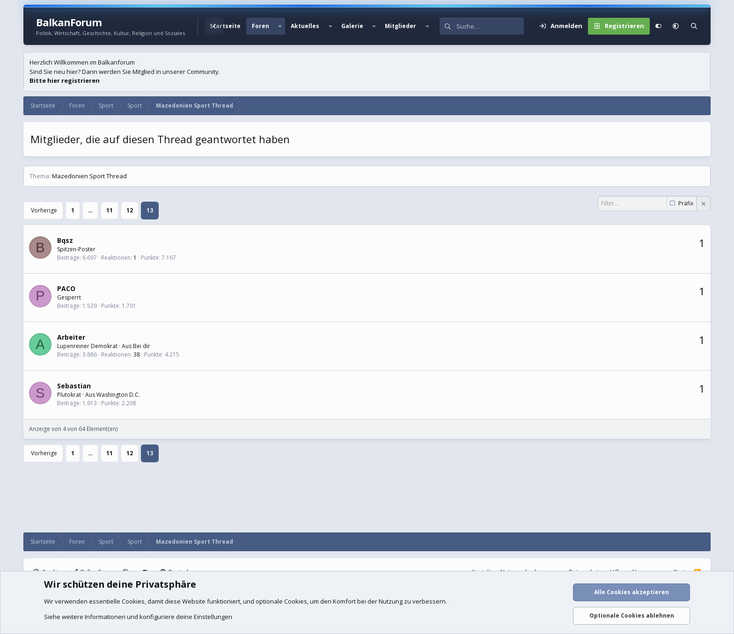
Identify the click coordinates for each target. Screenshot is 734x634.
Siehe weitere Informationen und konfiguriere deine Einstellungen (138, 616)
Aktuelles (305, 26)
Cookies (133, 601)
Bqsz (65, 240)
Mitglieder (400, 26)
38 (136, 354)
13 (150, 210)
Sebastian (74, 385)
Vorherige (44, 210)
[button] (280, 26)
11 (109, 210)
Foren (260, 26)
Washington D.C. (118, 395)
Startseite (225, 26)
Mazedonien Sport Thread (89, 176)
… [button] (90, 210)
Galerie (352, 26)
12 (129, 210)
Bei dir (141, 346)
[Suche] (490, 26)
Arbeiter (71, 337)
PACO (66, 288)
